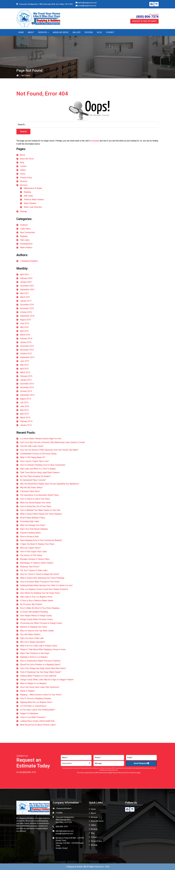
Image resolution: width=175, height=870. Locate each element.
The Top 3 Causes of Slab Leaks (34, 570)
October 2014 (26, 391)
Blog (22, 162)
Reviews (23, 181)
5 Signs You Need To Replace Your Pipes (37, 544)
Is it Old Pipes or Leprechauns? (33, 706)
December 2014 (27, 383)
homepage (94, 140)
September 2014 (27, 395)
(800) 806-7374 (147, 16)
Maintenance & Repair (33, 188)
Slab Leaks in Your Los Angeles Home (36, 596)
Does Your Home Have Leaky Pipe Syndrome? (39, 687)
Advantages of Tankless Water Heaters (36, 562)
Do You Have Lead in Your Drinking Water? (37, 709)
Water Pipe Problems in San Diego (34, 653)
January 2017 (25, 300)
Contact (23, 166)
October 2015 (26, 353)
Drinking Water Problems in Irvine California (38, 675)
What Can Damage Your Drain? (32, 525)
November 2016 (27, 308)
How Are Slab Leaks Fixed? (31, 446)
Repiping (27, 192)
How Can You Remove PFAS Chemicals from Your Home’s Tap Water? (49, 449)
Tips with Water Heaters (30, 634)
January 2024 (25, 282)
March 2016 (25, 334)
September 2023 (27, 289)
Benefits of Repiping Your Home (33, 626)
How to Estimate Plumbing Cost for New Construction (42, 465)
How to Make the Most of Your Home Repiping (39, 608)
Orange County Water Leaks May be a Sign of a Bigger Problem (47, 679)
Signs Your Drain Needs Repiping (34, 529)
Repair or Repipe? (27, 690)
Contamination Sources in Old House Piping (38, 453)
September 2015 (27, 357)
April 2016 (24, 331)
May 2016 (24, 327)
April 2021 (24, 293)
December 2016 (27, 304)
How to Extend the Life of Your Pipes (35, 506)
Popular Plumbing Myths (30, 532)
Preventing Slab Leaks (29, 521)
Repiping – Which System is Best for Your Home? (41, 694)
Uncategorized (26, 243)
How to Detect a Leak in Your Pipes (35, 498)
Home (22, 173)
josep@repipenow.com (87, 5)
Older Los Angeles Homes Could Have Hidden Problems (44, 589)
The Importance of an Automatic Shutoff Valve (39, 495)
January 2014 (25, 425)
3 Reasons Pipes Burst (30, 491)
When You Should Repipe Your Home (35, 502)
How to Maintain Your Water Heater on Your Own (40, 510)
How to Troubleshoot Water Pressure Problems (40, 660)
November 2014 (27, 387)
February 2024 (26, 278)
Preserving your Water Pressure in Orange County (41, 623)
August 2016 (25, 319)
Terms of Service (130, 773)
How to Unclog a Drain (29, 536)
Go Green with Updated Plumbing (34, 611)
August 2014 (25, 398)
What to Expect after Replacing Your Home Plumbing (42, 578)
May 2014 (24, 410)
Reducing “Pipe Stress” (30, 566)
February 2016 (26, 338)
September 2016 (27, 315)
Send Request (141, 763)
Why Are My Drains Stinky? (31, 487)
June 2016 (24, 323)
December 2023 (27, 285)
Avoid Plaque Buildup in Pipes (32, 517)
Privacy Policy (26, 177)
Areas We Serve (27, 158)
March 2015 (25, 372)
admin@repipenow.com (87, 2)
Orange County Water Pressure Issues (36, 619)
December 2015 (27, 346)
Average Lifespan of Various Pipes (35, 559)
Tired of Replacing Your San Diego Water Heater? (40, 672)
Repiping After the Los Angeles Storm (36, 702)
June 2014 (24, 406)
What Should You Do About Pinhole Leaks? (38, 724)
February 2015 (26, 376)
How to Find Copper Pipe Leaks (33, 551)
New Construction (27, 232)
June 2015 (24, 361)
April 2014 (24, 413)
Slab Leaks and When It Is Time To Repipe (38, 468)
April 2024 (24, 274)
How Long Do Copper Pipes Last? (34, 461)
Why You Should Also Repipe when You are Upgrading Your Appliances (49, 483)
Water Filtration (30, 203)
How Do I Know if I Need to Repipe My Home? (39, 574)
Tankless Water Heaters (34, 199)
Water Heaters (26, 247)
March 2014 (25, 417)
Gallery (23, 170)
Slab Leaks (28, 195)
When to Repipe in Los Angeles (33, 683)
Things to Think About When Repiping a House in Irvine (43, 649)
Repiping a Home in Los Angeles (34, 657)
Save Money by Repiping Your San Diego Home (40, 593)
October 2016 (26, 312)
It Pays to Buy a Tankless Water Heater (36, 600)
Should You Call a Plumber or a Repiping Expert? (40, 664)
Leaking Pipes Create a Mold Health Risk (37, 721)
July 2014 (24, 402)
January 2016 (25, 342)
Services (23, 185)
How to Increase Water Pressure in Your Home (39, 581)
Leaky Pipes (25, 228)
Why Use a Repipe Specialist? (32, 642)
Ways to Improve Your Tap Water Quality (37, 630)
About (22, 155)
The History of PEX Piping (31, 555)
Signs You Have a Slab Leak (32, 638)
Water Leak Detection (33, 207)
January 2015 (25, 380)
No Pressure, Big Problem (31, 604)
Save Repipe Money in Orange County (36, 615)
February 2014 (26, 421)
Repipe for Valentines (29, 713)
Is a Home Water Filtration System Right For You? (40, 438)
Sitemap (23, 211)
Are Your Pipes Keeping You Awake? (35, 476)
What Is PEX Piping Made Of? (32, 457)
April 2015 (24, 368)
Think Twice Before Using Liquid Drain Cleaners (40, 472)
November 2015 (27, 349)
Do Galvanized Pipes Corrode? (33, 480)
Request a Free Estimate (144, 21)
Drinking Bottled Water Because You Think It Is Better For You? (46, 585)
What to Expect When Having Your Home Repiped (40, 514)
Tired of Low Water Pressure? (33, 717)
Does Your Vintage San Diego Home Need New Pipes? (43, 668)
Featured (24, 225)
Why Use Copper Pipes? (30, 547)
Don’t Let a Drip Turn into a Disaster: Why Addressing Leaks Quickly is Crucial (52, 442)
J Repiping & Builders (29, 261)
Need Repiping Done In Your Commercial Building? (41, 540)
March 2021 (25, 297)
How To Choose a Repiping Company (35, 698)
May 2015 (24, 364)
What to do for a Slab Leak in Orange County (38, 645)
